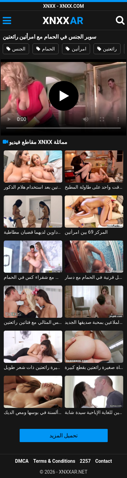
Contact (103, 461)
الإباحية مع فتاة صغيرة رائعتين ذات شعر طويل (33, 367)
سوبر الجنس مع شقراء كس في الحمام (33, 277)
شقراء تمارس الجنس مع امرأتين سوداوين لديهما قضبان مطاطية (33, 232)
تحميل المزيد (63, 435)
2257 (85, 461)
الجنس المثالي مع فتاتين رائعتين (33, 322)
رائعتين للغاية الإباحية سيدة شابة (94, 412)
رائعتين (107, 48)
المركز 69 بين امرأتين (86, 232)
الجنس (15, 48)
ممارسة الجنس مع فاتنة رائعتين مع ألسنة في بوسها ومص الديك (33, 412)
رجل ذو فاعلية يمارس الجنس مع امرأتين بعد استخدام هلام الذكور (33, 187)
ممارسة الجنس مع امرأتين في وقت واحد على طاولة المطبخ (94, 187)
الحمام (45, 48)
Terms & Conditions (54, 461)
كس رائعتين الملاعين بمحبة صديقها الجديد (94, 322)
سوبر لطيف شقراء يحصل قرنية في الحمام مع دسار (94, 277)
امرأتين (76, 48)
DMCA (22, 461)
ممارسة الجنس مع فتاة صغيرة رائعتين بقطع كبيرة (94, 367)
